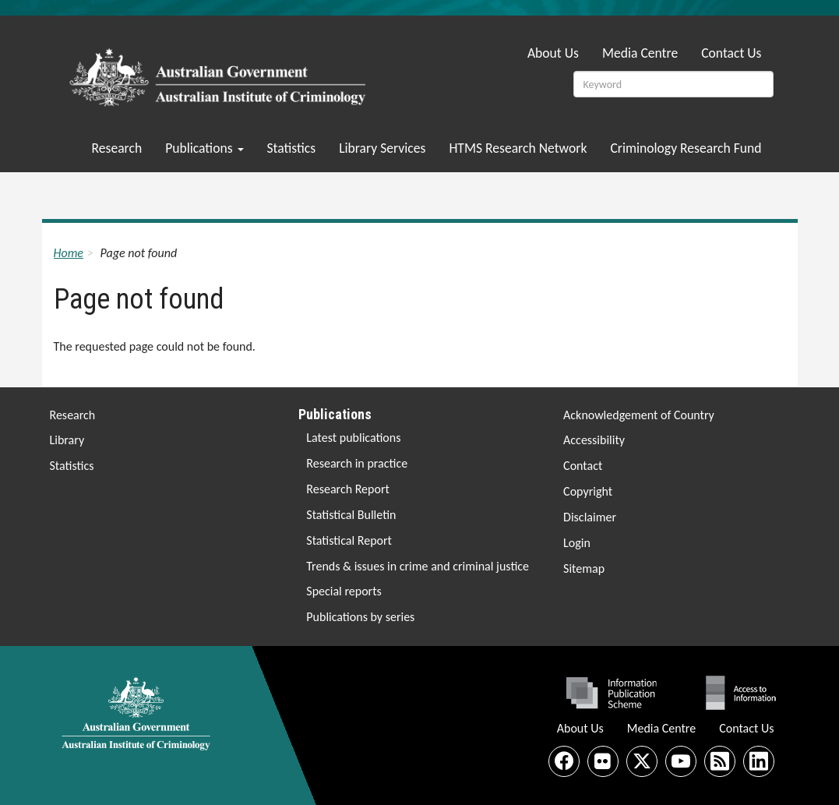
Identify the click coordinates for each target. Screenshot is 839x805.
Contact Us (731, 53)
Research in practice (356, 463)
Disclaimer (589, 517)
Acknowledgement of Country (638, 415)
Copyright (587, 491)
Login (576, 542)
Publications (204, 148)
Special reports (343, 591)
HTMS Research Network (518, 148)
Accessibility (594, 440)
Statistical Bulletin (351, 514)
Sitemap (584, 568)
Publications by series (360, 616)
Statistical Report (349, 540)
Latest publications (353, 437)
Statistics (291, 148)
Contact (582, 465)
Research (117, 148)
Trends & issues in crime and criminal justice (417, 566)
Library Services (382, 148)
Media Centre (640, 53)
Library (67, 440)
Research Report (348, 489)
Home (68, 252)
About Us (553, 53)
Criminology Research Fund (685, 148)
